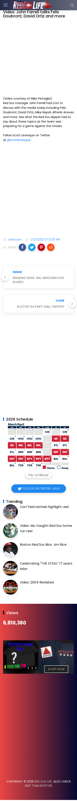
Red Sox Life (43, 781)
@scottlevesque (18, 140)
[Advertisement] (38, 190)
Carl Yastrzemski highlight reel (44, 506)
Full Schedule (38, 475)
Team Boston (42, 786)
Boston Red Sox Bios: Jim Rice (43, 544)
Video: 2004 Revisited (37, 582)
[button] (22, 247)
